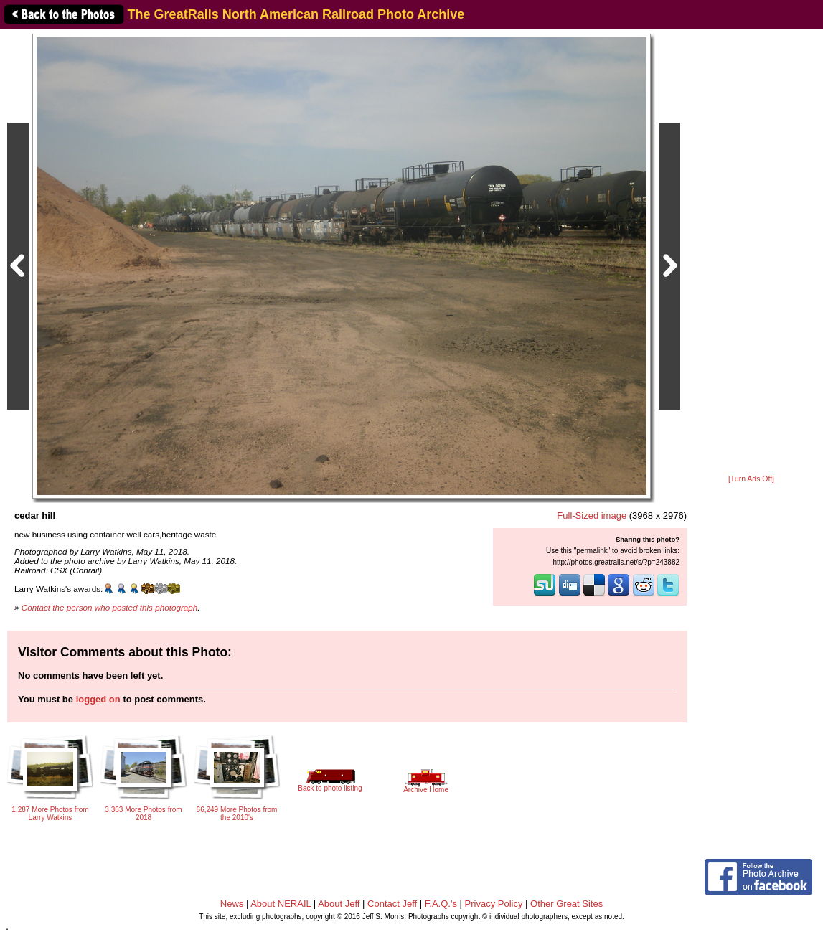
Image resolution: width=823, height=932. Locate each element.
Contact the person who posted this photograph (110, 607)
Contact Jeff (392, 903)
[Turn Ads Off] (751, 479)
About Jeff (338, 903)
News (232, 903)
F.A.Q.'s (441, 903)
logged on (98, 699)
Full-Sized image (591, 515)
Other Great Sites (566, 903)
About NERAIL (280, 903)
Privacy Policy (494, 903)
